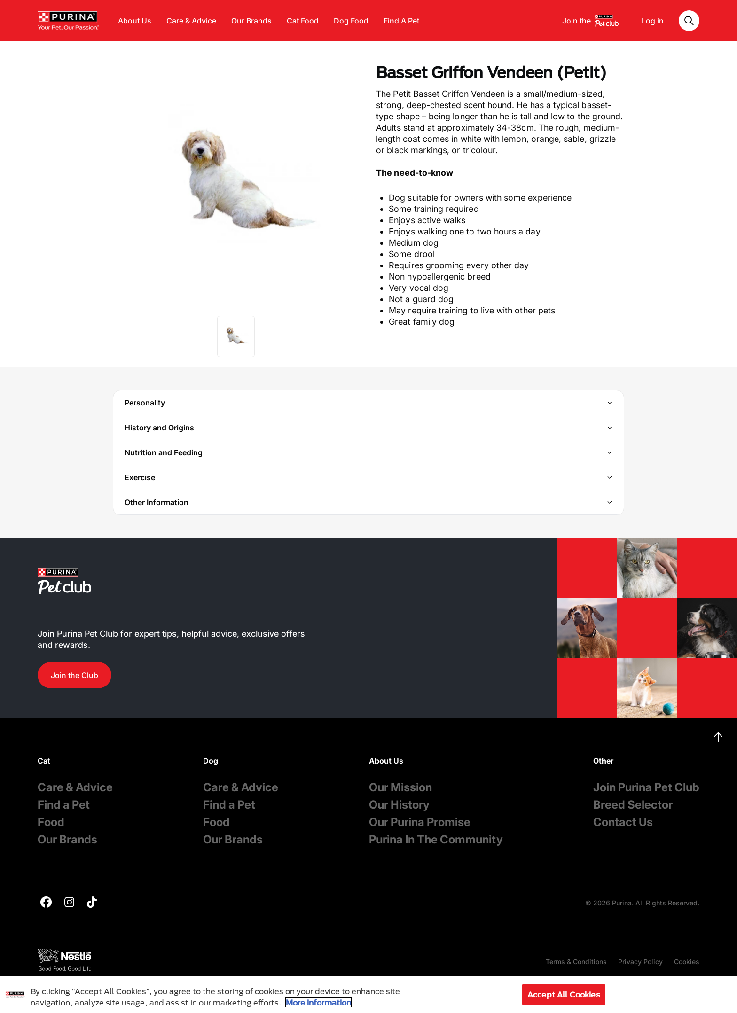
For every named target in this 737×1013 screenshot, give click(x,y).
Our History (399, 804)
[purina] (46, 903)
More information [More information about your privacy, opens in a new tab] (318, 1002)
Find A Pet (401, 20)
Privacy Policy (640, 962)
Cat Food (303, 20)
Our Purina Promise (419, 822)
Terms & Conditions (576, 962)
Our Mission (400, 787)
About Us (134, 20)
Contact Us (623, 822)
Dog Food (351, 20)
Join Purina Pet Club (646, 787)
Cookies (686, 962)
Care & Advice (191, 20)
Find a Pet (64, 804)
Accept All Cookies (563, 994)
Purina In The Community (436, 839)
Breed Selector (633, 804)
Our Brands (251, 20)
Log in (653, 20)
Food (51, 822)
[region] (368, 994)
